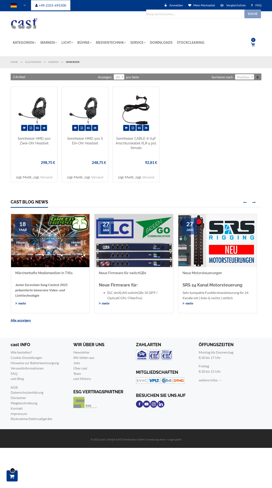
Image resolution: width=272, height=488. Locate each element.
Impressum (19, 414)
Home (14, 62)
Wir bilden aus (83, 357)
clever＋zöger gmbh (170, 439)
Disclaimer (18, 398)
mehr (22, 303)
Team (77, 373)
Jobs (76, 363)
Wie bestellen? (21, 352)
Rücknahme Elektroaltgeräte (31, 419)
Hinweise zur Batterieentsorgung (35, 363)
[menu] (124, 42)
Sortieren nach (222, 77)
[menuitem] (25, 42)
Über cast (80, 368)
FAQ (258, 5)
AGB (14, 387)
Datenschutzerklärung (27, 392)
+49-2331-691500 (52, 5)
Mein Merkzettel (204, 5)
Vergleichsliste (236, 5)
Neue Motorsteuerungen (202, 273)
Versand (46, 177)
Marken (53, 62)
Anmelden (176, 5)
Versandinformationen (27, 368)
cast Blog (17, 379)
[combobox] (203, 14)
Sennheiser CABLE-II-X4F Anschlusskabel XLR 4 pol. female (136, 143)
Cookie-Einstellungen (26, 357)
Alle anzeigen (21, 320)
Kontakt (17, 408)
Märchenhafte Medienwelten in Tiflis (44, 273)
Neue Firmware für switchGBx (122, 273)
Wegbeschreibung (24, 403)
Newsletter (81, 352)
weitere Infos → (210, 380)
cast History (82, 379)
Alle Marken (33, 62)
